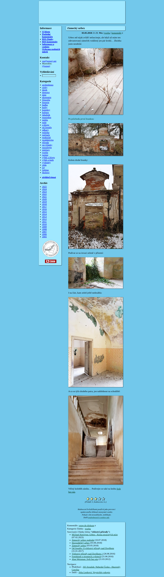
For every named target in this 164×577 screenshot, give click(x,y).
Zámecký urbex (79, 545)
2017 (44, 206)
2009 (44, 226)
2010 (44, 224)
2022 (44, 194)
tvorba (107, 33)
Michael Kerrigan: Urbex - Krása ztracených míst (95, 534)
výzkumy (46, 162)
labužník (46, 115)
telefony (46, 150)
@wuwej (46, 66)
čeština (45, 170)
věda (44, 165)
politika (45, 132)
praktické (46, 137)
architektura (47, 85)
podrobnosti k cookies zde (98, 517)
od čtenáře (47, 127)
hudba (45, 105)
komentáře (116, 33)
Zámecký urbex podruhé (83, 540)
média (45, 120)
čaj (43, 167)
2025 (44, 186)
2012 (44, 219)
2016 (44, 209)
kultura (45, 112)
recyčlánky (47, 145)
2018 (44, 204)
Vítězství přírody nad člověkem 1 (87, 554)
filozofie (46, 100)
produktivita (48, 140)
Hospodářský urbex (81, 543)
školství (45, 172)
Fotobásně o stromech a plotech (86, 556)
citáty (44, 87)
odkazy (45, 130)
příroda (45, 142)
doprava (46, 92)
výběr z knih (48, 160)
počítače (46, 135)
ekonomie (46, 97)
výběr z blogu (48, 157)
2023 (44, 191)
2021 (44, 196)
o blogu (45, 125)
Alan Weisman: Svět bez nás (85, 559)
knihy (44, 107)
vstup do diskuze (86, 525)
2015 (44, 211)
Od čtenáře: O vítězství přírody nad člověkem (93, 548)
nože (44, 122)
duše (44, 95)
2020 (44, 199)
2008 (44, 229)
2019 (44, 201)
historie (45, 102)
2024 (44, 189)
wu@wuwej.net (49, 61)
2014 (44, 214)
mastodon (46, 117)
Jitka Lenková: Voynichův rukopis (94, 572)
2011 (44, 221)
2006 (44, 234)
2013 (44, 216)
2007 (44, 231)
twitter (45, 155)
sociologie (47, 147)
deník (44, 90)
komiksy (46, 110)
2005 (44, 236)
